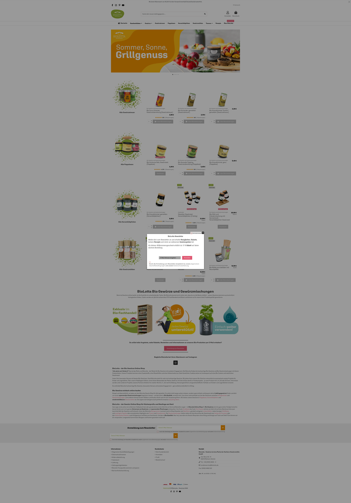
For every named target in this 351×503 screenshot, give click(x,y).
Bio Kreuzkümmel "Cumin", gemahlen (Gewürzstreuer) (219, 111)
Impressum (115, 460)
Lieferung (115, 462)
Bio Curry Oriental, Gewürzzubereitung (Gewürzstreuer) (160, 111)
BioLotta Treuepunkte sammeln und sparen (125, 468)
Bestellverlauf (160, 460)
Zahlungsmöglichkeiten (119, 465)
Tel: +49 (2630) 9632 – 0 (208, 462)
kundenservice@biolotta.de (209, 465)
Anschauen (160, 173)
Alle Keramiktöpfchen (127, 222)
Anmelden (159, 454)
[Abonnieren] (223, 427)
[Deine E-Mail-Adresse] (189, 427)
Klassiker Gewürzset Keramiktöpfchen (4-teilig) (187, 215)
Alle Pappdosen (127, 164)
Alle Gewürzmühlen (127, 269)
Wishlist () (236, 5)
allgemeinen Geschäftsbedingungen (199, 431)
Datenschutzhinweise (119, 454)
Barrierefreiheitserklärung (120, 470)
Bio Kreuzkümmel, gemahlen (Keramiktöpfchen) (157, 215)
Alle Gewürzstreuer (127, 112)
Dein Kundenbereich (162, 452)
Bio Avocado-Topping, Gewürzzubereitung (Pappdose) (189, 163)
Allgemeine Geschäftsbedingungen (123, 452)
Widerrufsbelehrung (118, 457)
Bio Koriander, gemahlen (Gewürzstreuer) (187, 111)
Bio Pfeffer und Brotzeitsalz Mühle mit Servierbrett (156, 268)
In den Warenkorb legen (163, 121)
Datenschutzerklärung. (219, 431)
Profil (157, 457)
